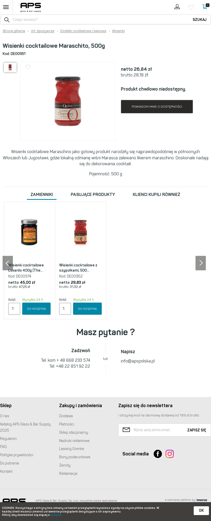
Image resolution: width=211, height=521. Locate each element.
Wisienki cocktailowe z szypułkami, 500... (78, 268)
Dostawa (66, 416)
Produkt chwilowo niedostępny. (153, 89)
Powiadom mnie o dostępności (157, 106)
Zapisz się (196, 430)
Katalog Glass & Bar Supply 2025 (25, 427)
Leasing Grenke (71, 449)
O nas (4, 416)
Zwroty (65, 465)
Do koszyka (36, 309)
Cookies (56, 515)
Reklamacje (68, 473)
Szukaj (200, 20)
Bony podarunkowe (74, 457)
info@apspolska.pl (138, 361)
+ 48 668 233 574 (73, 360)
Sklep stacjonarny (73, 432)
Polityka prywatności (16, 455)
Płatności (66, 424)
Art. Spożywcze (42, 31)
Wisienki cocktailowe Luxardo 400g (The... (26, 268)
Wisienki (118, 31)
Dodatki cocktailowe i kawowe (83, 31)
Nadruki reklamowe (74, 441)
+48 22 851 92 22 (73, 366)
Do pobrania (9, 463)
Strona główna (14, 31)
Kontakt (6, 471)
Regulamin (8, 439)
